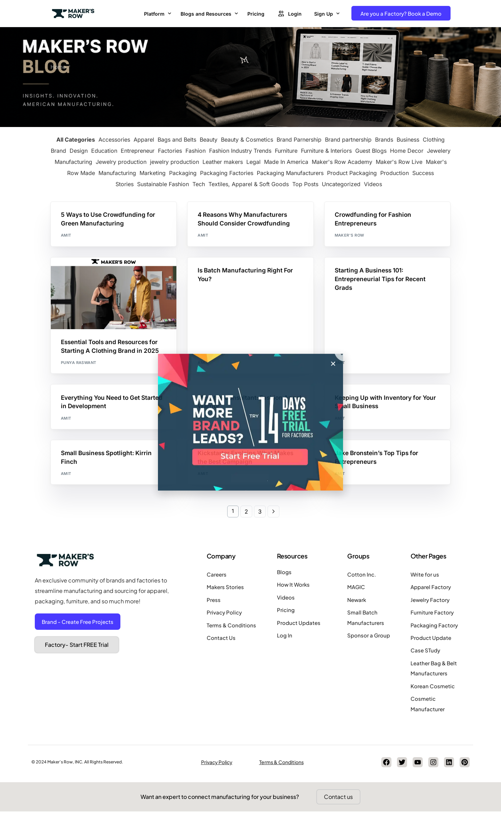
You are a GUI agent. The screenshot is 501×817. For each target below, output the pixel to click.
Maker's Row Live (399, 161)
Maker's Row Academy (342, 161)
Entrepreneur (137, 150)
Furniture (286, 150)
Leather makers (222, 161)
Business (408, 139)
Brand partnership (348, 139)
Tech (198, 183)
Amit (66, 235)
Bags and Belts (177, 139)
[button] (333, 457)
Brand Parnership (299, 139)
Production (394, 172)
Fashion (195, 150)
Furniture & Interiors (326, 150)
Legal (253, 161)
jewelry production (174, 161)
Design (79, 150)
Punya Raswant (78, 364)
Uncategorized (341, 183)
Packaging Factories (226, 172)
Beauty (208, 139)
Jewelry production (121, 161)
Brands (384, 139)
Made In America (286, 161)
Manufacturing (117, 172)
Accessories (114, 139)
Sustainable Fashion (163, 183)
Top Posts (305, 183)
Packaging (183, 172)
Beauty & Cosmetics (247, 139)
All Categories (75, 139)
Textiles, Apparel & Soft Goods (248, 183)
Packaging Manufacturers (290, 172)
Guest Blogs (371, 150)
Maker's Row (349, 235)
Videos (373, 183)
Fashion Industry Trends (240, 150)
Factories (170, 150)
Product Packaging (352, 172)
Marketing (153, 172)
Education (104, 150)
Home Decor (406, 150)
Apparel (144, 139)
